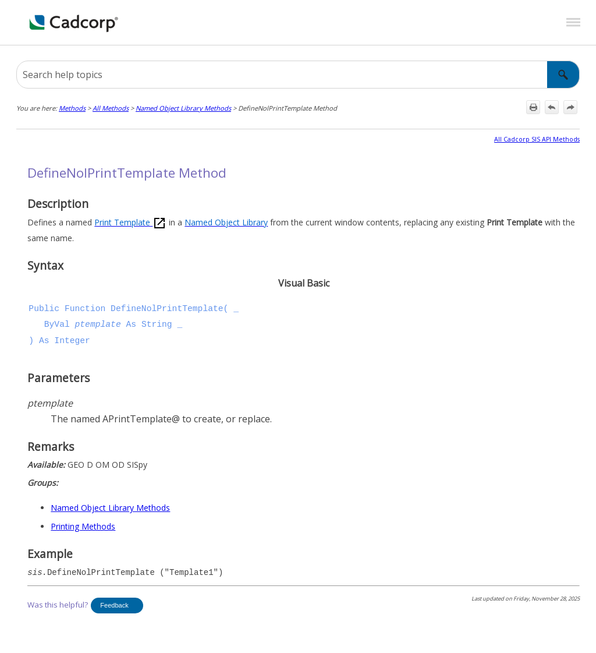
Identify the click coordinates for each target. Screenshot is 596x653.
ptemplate (98, 324)
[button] (563, 75)
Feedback (114, 605)
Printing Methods (83, 526)
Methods (72, 108)
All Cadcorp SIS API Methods (537, 139)
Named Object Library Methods (183, 108)
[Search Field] (298, 75)
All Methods (111, 108)
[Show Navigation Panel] (573, 23)
